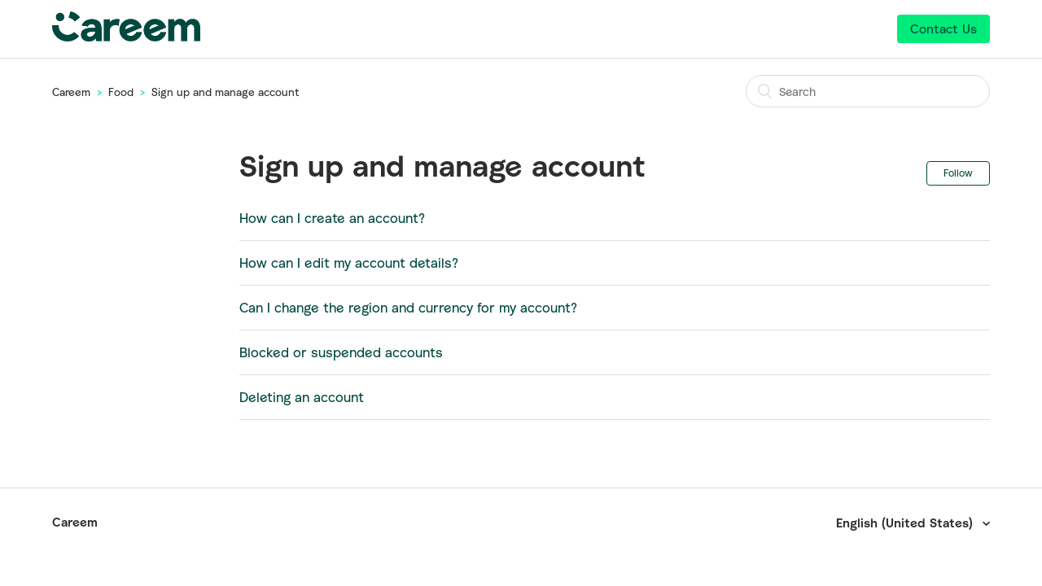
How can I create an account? (332, 218)
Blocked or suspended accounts (341, 352)
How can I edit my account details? (348, 263)
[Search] (868, 91)
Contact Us (943, 28)
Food (121, 91)
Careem (71, 91)
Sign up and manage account (225, 91)
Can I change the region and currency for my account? (408, 308)
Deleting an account (301, 397)
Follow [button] (958, 173)
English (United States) (906, 522)
